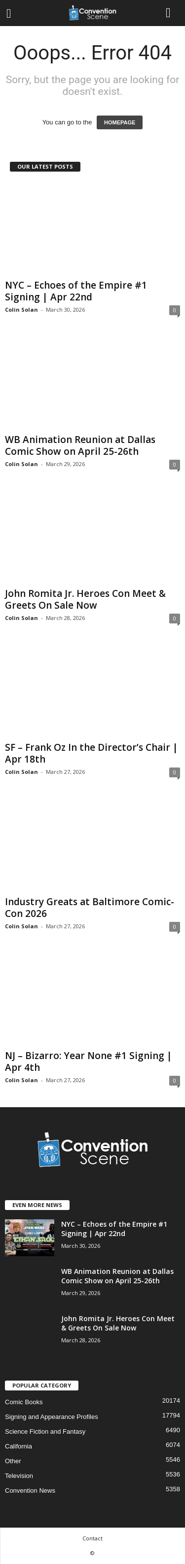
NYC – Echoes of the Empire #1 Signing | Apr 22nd (76, 291)
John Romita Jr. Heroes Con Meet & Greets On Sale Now (85, 599)
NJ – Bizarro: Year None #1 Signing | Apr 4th (88, 1061)
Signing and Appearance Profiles (51, 1416)
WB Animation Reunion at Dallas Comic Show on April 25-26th (80, 445)
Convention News (30, 1490)
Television (19, 1475)
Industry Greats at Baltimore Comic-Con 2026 (89, 907)
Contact (92, 1538)
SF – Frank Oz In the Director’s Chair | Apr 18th (91, 753)
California (18, 1446)
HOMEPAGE (119, 122)
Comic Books (24, 1402)
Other (13, 1461)
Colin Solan (21, 309)
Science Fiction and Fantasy (45, 1431)
